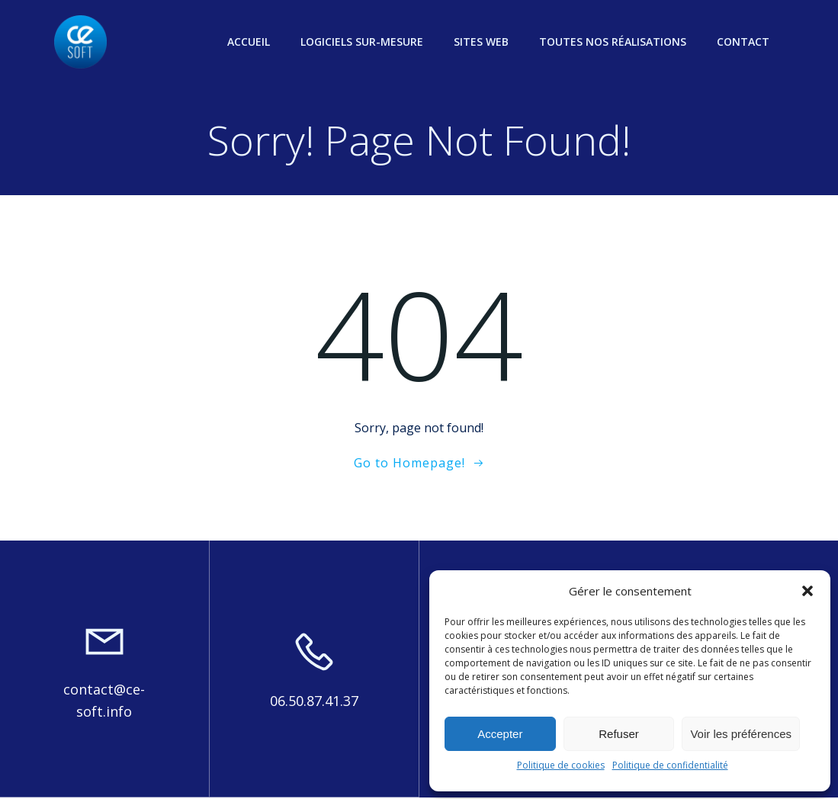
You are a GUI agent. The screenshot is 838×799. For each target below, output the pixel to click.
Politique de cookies (561, 765)
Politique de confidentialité (670, 765)
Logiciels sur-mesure (362, 41)
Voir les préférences (740, 733)
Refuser (619, 733)
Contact (744, 41)
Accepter (499, 733)
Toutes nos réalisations (613, 41)
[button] (807, 590)
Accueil (249, 41)
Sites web (481, 41)
